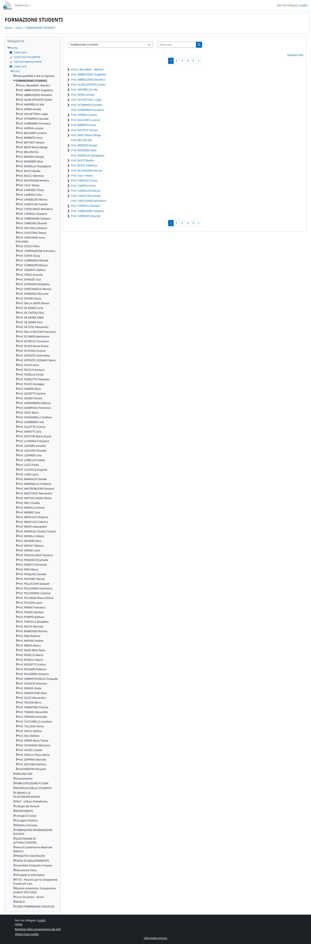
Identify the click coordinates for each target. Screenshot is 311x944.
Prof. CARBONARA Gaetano (87, 211)
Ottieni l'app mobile (27, 934)
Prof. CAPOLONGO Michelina (88, 201)
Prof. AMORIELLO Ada (84, 89)
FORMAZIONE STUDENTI (40, 28)
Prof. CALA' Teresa (82, 175)
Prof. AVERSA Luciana (84, 115)
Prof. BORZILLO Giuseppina (87, 155)
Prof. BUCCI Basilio (82, 160)
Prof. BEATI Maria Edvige (86, 135)
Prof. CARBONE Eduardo (85, 216)
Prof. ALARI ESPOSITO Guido (88, 84)
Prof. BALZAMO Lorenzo (85, 120)
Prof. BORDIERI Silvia (83, 150)
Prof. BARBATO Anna (83, 125)
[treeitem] (32, 477)
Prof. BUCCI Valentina (84, 165)
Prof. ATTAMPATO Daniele (86, 105)
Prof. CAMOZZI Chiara (84, 180)
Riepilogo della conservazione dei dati (38, 929)
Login (303, 5)
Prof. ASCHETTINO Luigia (86, 100)
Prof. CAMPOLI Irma (83, 186)
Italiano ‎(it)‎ (21, 5)
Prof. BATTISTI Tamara (84, 130)
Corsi (19, 28)
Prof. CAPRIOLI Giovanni (85, 206)
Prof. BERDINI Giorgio (84, 145)
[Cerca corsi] (176, 45)
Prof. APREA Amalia (82, 95)
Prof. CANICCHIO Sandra (86, 196)
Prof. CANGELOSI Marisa (86, 191)
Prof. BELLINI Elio (81, 140)
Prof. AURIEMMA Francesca (87, 110)
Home (8, 28)
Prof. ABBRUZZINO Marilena (88, 79)
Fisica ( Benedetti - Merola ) (87, 69)
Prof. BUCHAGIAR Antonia (86, 170)
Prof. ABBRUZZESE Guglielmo (88, 74)
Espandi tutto (295, 55)
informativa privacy (155, 938)
